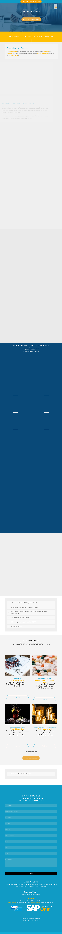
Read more (17, 697)
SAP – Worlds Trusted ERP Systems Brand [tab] (22, 603)
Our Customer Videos (34, 894)
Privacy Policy (28, 918)
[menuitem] (55, 6)
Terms (34, 918)
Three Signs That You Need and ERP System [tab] (23, 607)
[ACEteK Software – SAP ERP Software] (26, 6)
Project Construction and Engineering (45, 727)
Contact (38, 918)
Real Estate (17, 678)
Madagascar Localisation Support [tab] (19, 774)
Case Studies (25, 894)
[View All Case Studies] (31, 758)
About (23, 918)
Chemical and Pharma (45, 678)
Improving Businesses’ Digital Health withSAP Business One (45, 684)
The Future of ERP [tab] (15, 626)
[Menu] (55, 6)
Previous (7, 692)
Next (54, 692)
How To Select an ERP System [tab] (18, 617)
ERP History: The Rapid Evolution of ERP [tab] (22, 622)
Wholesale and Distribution (17, 727)
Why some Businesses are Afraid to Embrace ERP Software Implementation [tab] (27, 612)
